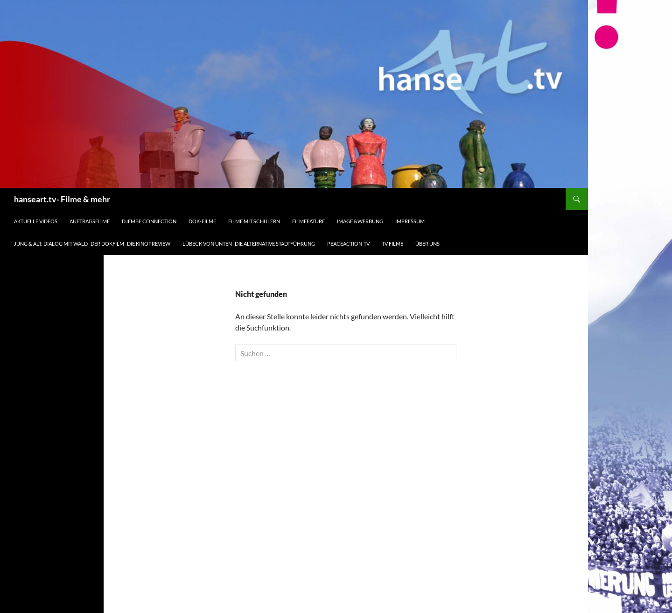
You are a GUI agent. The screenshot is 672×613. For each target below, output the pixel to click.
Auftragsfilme (90, 221)
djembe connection (149, 221)
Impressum (410, 221)
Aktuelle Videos (35, 221)
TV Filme (392, 244)
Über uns (427, 244)
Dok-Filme (202, 221)
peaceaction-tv (348, 244)
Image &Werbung (360, 221)
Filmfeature (308, 221)
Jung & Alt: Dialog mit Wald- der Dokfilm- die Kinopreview (92, 244)
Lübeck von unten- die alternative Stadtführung (248, 244)
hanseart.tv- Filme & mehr (62, 199)
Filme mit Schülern (254, 221)
